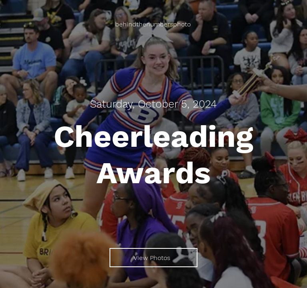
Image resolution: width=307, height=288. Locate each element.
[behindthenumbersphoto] (154, 24)
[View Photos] (153, 257)
